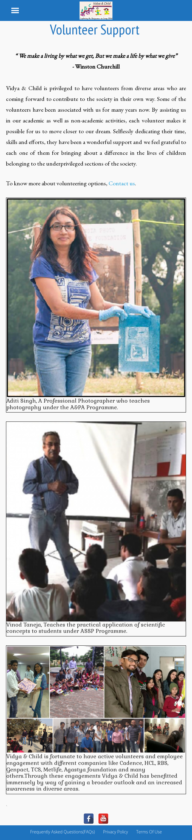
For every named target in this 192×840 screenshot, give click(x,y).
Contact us (122, 183)
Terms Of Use (149, 832)
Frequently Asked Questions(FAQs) (62, 832)
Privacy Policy (115, 832)
